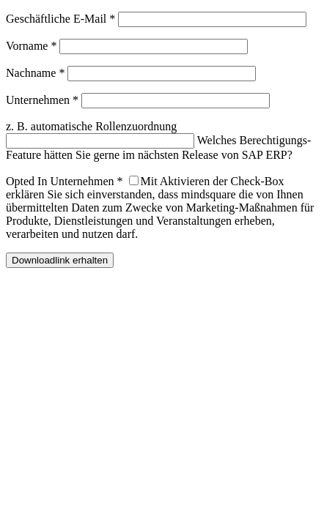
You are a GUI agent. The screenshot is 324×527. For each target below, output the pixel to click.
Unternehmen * (42, 100)
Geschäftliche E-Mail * (60, 18)
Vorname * (31, 46)
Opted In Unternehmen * (64, 181)
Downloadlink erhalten (60, 260)
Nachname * (35, 73)
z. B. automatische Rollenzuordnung (91, 126)
